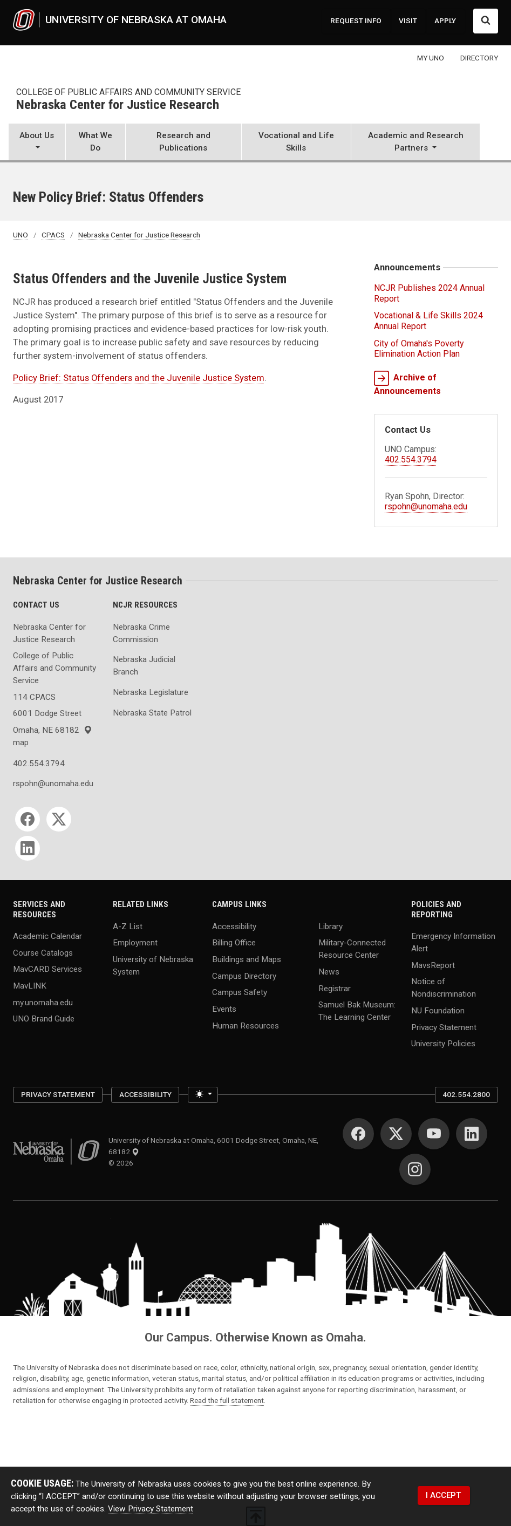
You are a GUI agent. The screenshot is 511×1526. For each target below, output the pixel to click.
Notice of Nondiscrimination (443, 988)
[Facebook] (27, 819)
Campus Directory (244, 975)
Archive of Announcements (407, 383)
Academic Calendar (47, 936)
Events (224, 1008)
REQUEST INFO (355, 20)
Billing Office (234, 943)
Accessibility (234, 926)
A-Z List (127, 926)
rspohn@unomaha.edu (426, 506)
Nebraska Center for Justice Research (117, 105)
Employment (135, 943)
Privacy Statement (443, 1027)
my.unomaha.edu (43, 1002)
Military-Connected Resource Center (352, 949)
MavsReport (433, 965)
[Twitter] (58, 819)
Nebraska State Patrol (152, 713)
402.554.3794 (411, 459)
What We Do (95, 142)
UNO (20, 234)
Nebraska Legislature (150, 692)
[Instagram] (415, 1169)
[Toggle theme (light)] (203, 1095)
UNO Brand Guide (43, 1019)
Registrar (334, 988)
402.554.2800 (466, 1094)
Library (330, 926)
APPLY (445, 20)
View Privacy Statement (150, 1509)
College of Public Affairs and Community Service (128, 92)
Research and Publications (183, 142)
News (328, 972)
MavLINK (29, 986)
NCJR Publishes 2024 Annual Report (429, 293)
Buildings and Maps (246, 959)
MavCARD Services (47, 969)
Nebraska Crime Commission (141, 633)
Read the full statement (227, 1400)
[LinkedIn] (27, 848)
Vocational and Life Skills (296, 142)
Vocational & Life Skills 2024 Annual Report (428, 320)
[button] (37, 143)
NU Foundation (438, 1011)
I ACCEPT (443, 1495)
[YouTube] (433, 1133)
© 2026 (122, 1163)
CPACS (53, 234)
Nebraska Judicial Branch (144, 666)
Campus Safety (239, 992)
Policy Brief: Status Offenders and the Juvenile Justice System (138, 378)
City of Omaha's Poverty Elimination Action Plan (419, 348)
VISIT (408, 20)
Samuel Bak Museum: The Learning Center (357, 1011)
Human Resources (245, 1025)
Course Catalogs (43, 952)
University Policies (443, 1043)
